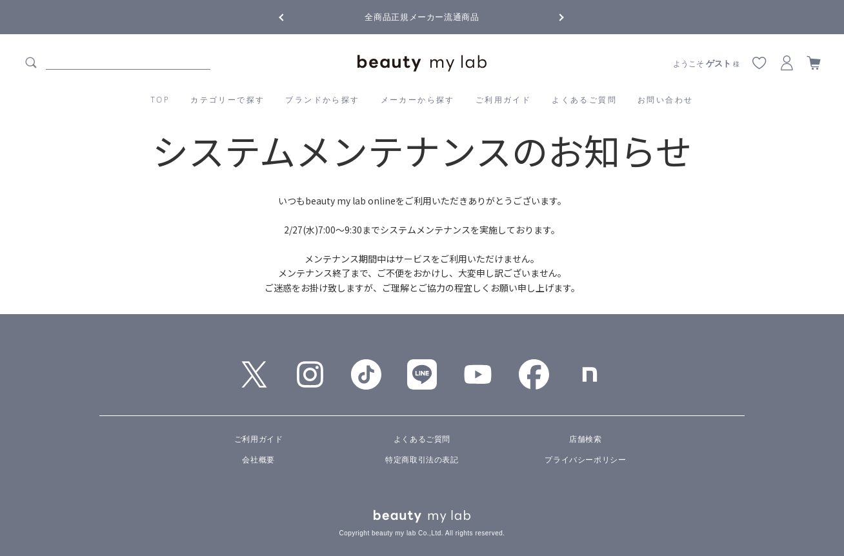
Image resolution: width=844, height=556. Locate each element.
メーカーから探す (418, 99)
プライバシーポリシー (585, 459)
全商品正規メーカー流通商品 (422, 17)
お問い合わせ (665, 99)
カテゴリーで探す (227, 99)
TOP (160, 99)
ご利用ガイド (503, 99)
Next (551, 16)
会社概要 (258, 459)
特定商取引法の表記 (421, 459)
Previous (292, 16)
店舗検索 (585, 439)
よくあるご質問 (584, 99)
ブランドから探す (322, 99)
